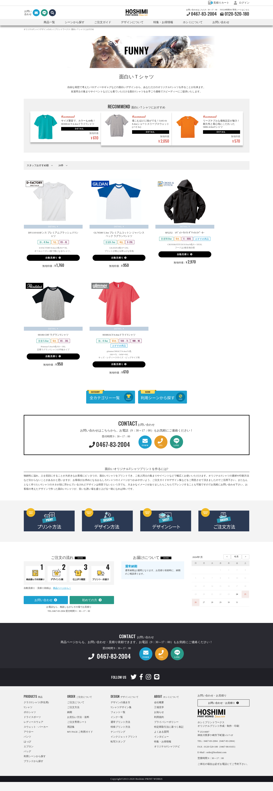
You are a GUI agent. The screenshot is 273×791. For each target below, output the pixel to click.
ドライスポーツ (32, 726)
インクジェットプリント (124, 745)
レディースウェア (33, 731)
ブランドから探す (33, 770)
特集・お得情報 (162, 750)
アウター (28, 740)
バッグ (27, 760)
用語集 (71, 735)
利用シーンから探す (35, 765)
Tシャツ (28, 716)
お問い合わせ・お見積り (221, 712)
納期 (69, 721)
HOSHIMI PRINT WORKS (136, 12)
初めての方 (89, 609)
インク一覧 (117, 726)
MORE (80, 567)
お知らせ (159, 721)
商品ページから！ (62, 597)
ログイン (241, 2)
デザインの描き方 (120, 711)
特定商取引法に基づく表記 (168, 735)
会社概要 (159, 711)
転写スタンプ (118, 750)
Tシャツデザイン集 (121, 716)
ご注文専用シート (77, 731)
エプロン (28, 755)
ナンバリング (118, 740)
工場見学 (159, 716)
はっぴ (27, 750)
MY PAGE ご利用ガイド (80, 740)
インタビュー (161, 745)
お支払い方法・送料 (78, 726)
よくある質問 (161, 740)
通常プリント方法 (120, 731)
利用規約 (159, 726)
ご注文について (75, 711)
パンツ (27, 745)
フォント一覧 (118, 721)
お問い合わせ (220, 22)
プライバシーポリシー (166, 731)
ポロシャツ (30, 721)
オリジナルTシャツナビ (167, 755)
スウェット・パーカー (36, 735)
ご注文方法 (73, 716)
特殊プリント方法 (120, 735)
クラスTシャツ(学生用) (36, 711)
